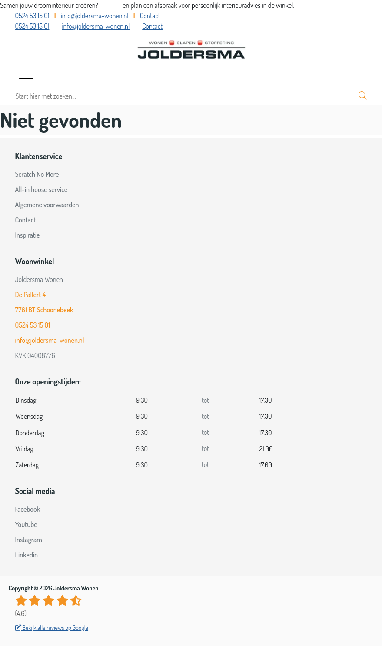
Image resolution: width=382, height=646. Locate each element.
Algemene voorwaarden (47, 204)
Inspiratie (27, 235)
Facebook (27, 509)
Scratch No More (37, 174)
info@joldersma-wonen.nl (95, 15)
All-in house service (41, 189)
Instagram (28, 539)
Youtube (26, 524)
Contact (150, 15)
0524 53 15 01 (32, 15)
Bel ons (111, 5)
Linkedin (26, 554)
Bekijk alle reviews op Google (52, 627)
